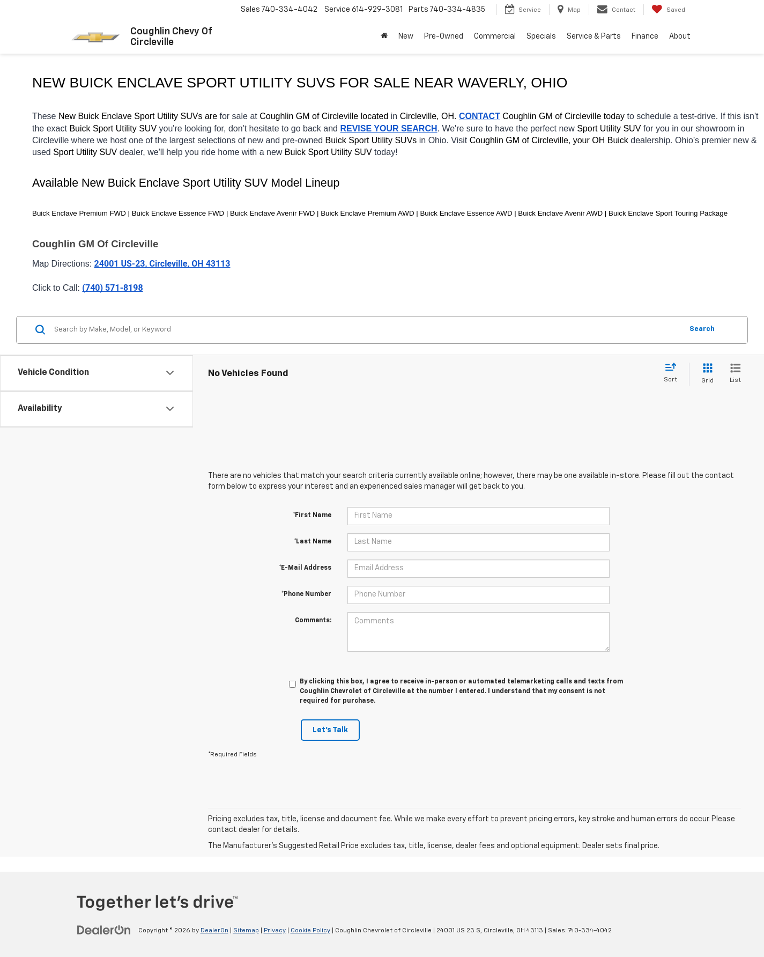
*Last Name (312, 542)
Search (702, 329)
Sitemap (246, 930)
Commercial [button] (495, 36)
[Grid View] (705, 374)
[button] (384, 36)
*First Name (312, 515)
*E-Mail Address (305, 568)
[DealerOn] (104, 930)
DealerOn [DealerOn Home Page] (214, 930)
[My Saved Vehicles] (668, 9)
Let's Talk (330, 730)
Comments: (313, 620)
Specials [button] (541, 36)
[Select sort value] (673, 373)
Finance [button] (645, 36)
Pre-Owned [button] (443, 36)
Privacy (275, 930)
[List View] (735, 374)
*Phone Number (306, 594)
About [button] (680, 36)
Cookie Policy (310, 930)
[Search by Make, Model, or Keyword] (366, 330)
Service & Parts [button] (594, 36)
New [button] (405, 36)
